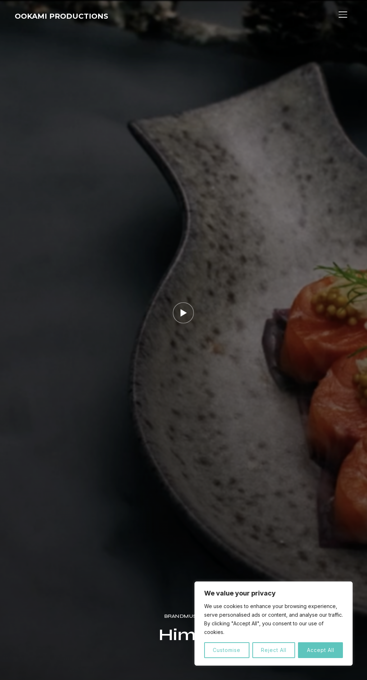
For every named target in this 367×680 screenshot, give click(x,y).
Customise (226, 650)
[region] (273, 623)
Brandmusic (183, 616)
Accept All (320, 650)
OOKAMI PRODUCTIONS (74, 16)
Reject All (273, 650)
